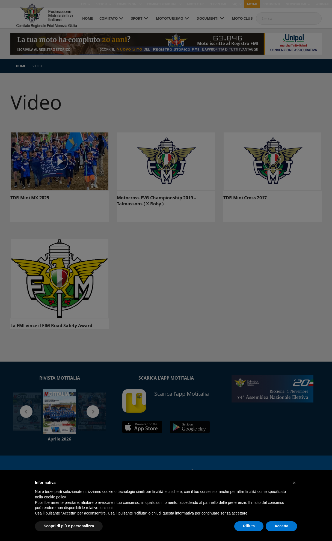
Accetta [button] (281, 526)
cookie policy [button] (55, 497)
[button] (294, 482)
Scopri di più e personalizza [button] (69, 526)
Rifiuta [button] (249, 526)
